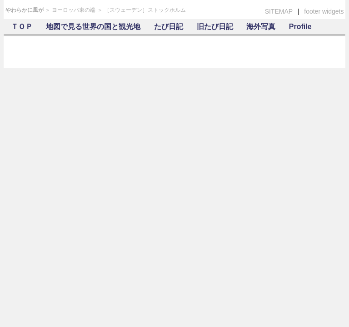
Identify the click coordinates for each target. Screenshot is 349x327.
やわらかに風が (24, 10)
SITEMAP (279, 11)
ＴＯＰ (22, 26)
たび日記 (168, 26)
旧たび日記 (215, 26)
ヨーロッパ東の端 (73, 10)
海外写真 (260, 26)
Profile (300, 26)
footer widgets (324, 11)
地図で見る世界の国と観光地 (93, 26)
